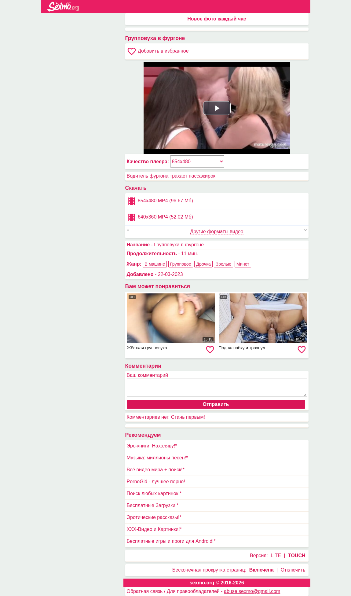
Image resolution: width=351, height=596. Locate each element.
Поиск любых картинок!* (154, 493)
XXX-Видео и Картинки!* (154, 529)
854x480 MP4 (160, 201)
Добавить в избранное (158, 51)
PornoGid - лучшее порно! (156, 481)
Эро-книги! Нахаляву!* (152, 445)
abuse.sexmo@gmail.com (252, 591)
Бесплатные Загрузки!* (153, 505)
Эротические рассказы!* (154, 517)
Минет (242, 264)
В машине (154, 264)
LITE (276, 555)
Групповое (180, 264)
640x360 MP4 (160, 217)
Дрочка (203, 264)
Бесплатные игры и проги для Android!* (171, 541)
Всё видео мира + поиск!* (156, 469)
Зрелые (223, 264)
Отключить (293, 569)
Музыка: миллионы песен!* (157, 457)
